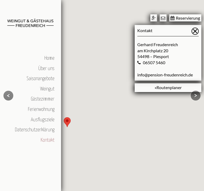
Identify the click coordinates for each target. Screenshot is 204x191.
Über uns (46, 68)
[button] (67, 122)
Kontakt (47, 140)
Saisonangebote (40, 78)
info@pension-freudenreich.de (165, 74)
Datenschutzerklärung (34, 129)
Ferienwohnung (41, 109)
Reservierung (185, 17)
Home (49, 58)
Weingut (47, 89)
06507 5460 (154, 62)
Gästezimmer (42, 99)
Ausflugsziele (42, 119)
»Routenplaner (168, 87)
